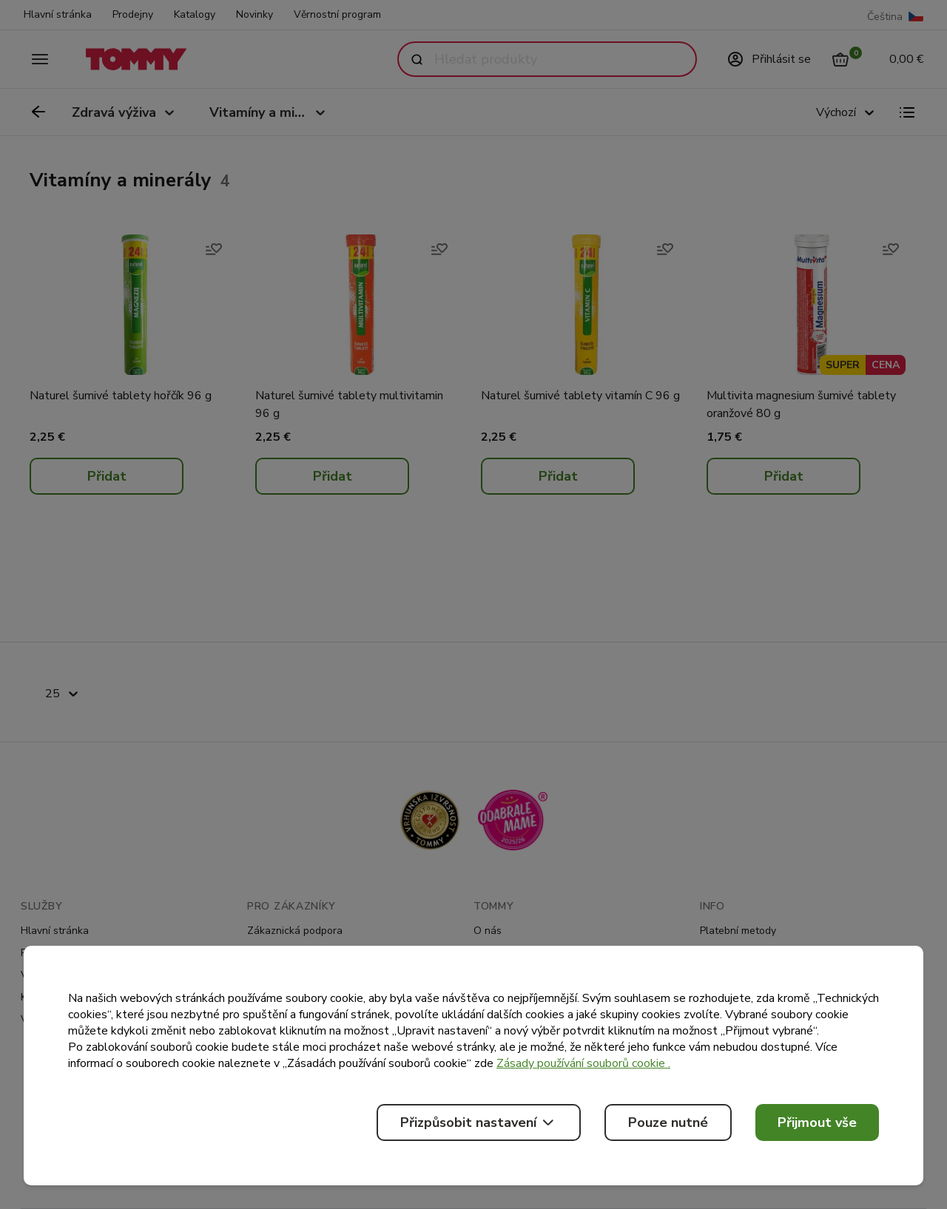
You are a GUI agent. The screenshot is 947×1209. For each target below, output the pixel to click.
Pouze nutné (668, 1122)
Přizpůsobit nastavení (478, 1122)
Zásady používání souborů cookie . (583, 1063)
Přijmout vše (817, 1122)
